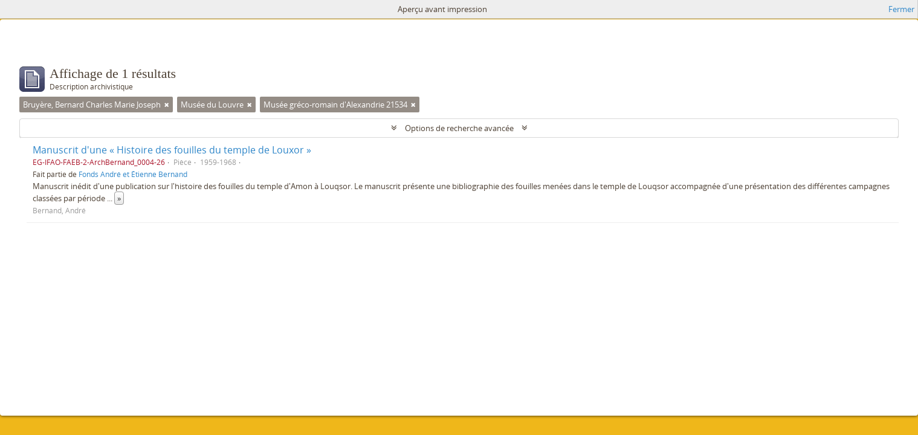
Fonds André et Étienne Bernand (133, 174)
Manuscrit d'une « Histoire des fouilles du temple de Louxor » (172, 149)
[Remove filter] (166, 104)
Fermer (901, 9)
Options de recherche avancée (459, 128)
